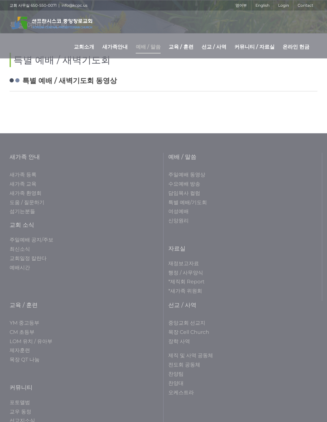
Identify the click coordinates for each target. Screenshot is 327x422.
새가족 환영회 (26, 193)
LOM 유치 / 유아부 (31, 341)
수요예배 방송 (184, 184)
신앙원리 (178, 221)
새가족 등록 (23, 175)
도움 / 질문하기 (27, 202)
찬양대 (176, 383)
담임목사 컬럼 (184, 193)
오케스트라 (181, 392)
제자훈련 (20, 350)
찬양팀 (176, 374)
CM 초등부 (22, 332)
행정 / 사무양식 (185, 273)
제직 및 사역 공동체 (190, 355)
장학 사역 (179, 341)
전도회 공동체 (184, 365)
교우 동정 (20, 412)
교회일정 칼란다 (28, 258)
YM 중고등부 (24, 323)
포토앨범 (20, 402)
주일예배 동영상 (186, 175)
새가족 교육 (23, 184)
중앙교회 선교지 (186, 323)
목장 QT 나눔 (25, 360)
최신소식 (20, 249)
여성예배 (178, 211)
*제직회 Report (186, 282)
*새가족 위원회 (185, 291)
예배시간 (20, 268)
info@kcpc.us (74, 5)
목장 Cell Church (188, 332)
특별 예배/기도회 (187, 202)
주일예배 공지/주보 (31, 240)
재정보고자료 (183, 263)
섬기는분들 (22, 211)
